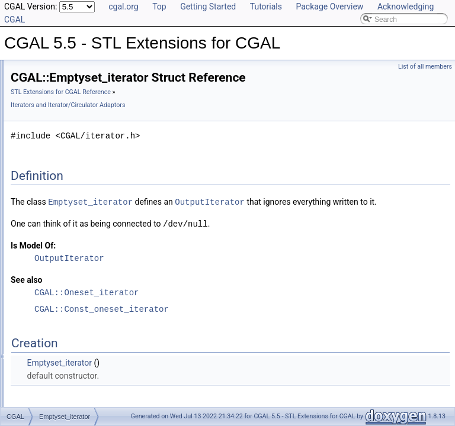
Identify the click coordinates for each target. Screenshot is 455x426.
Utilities (41, 395)
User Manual (40, 83)
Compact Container (60, 122)
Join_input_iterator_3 (72, 317)
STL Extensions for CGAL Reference (209, 92)
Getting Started (208, 6)
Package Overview (329, 6)
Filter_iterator (60, 252)
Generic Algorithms (59, 109)
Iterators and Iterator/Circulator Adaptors (93, 174)
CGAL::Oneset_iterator (234, 304)
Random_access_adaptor (79, 356)
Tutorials (266, 6)
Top (159, 6)
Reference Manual (49, 96)
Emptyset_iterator (67, 239)
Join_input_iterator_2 (72, 304)
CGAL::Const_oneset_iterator (249, 321)
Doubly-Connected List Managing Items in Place (105, 161)
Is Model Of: (181, 257)
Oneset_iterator (63, 343)
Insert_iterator (61, 265)
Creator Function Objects (69, 148)
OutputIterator (358, 201)
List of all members (425, 66)
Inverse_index (61, 278)
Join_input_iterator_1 (72, 291)
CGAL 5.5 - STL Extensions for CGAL (70, 70)
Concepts (45, 382)
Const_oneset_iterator (74, 187)
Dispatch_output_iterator (78, 226)
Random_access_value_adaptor (90, 369)
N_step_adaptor (64, 330)
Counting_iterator (66, 200)
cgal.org (123, 6)
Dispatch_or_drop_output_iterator (92, 213)
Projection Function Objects (73, 135)
